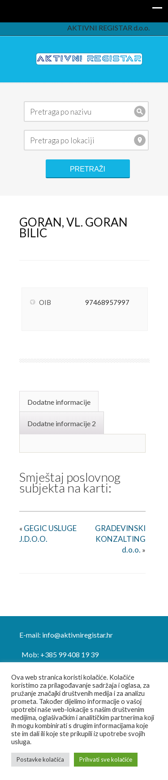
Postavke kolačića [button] (40, 759)
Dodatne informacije (58, 402)
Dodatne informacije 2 (61, 423)
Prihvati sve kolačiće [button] (106, 759)
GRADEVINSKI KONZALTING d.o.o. (120, 538)
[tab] (60, 401)
